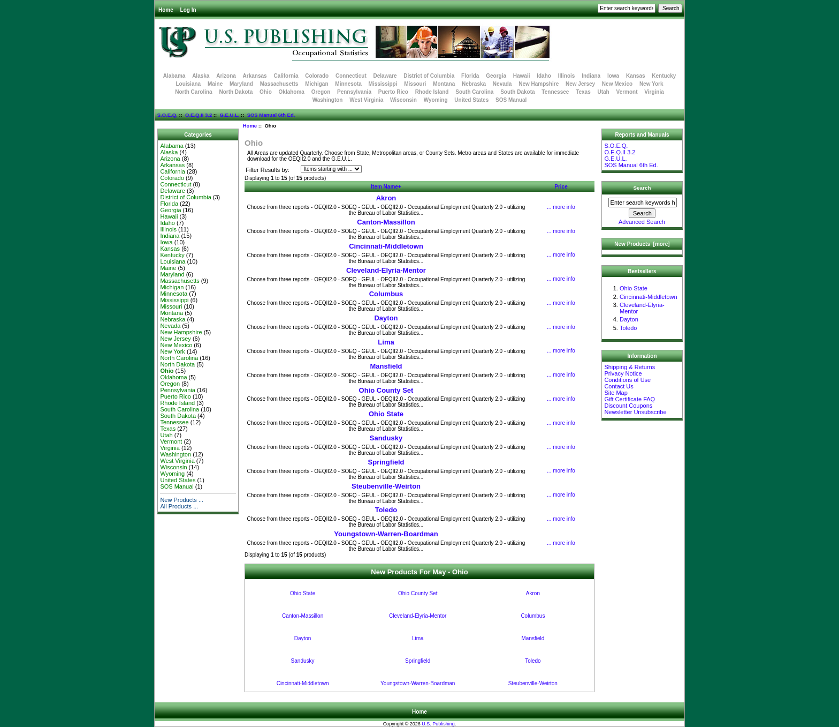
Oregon (321, 92)
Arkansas (255, 76)
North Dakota (236, 92)
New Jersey (580, 84)
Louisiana (188, 84)
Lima (386, 342)
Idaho (544, 76)
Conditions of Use (627, 380)
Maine (215, 84)
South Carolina (474, 92)
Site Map (615, 392)
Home (165, 10)
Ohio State (386, 414)
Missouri (415, 84)
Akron (386, 198)
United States (471, 100)
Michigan (316, 84)
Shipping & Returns (629, 367)
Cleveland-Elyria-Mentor (386, 270)
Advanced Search (642, 222)
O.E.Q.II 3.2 (198, 115)
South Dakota (517, 92)
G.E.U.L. (229, 115)
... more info (561, 207)
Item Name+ (386, 187)
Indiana (591, 76)
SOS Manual (511, 100)
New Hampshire (538, 84)
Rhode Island (432, 92)
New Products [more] (641, 244)
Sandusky (386, 438)
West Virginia (366, 100)
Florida (470, 76)
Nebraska (474, 84)
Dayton (386, 318)
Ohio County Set (386, 390)
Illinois (566, 76)
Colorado (317, 76)
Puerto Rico (393, 92)
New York (651, 84)
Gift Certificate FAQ (629, 399)
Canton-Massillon (386, 222)
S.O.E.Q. (167, 115)
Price (560, 187)
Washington (327, 100)
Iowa (613, 76)
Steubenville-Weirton (386, 486)
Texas (583, 92)
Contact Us (618, 386)
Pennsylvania (354, 92)
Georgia (496, 76)
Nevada (502, 84)
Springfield (386, 462)
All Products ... (179, 506)
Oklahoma (291, 92)
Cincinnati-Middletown (386, 246)
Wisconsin (403, 100)
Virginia (654, 92)
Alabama (174, 76)
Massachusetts (279, 84)
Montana (444, 84)
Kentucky (664, 76)
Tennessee (555, 92)
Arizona (226, 76)
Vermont (627, 92)
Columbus (386, 294)
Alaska (200, 76)
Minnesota (348, 84)
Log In (188, 10)
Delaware (385, 76)
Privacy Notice (623, 373)
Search (642, 188)
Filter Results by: (267, 170)
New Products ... (181, 500)
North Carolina (193, 92)
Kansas (635, 76)
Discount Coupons (628, 405)
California (285, 76)
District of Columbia (428, 76)
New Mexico (617, 84)
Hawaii (521, 76)
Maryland (241, 84)
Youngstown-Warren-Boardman (386, 534)
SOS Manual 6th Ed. (271, 115)
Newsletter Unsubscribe (635, 412)
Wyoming (436, 100)
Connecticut (351, 76)
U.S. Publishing (438, 723)
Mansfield (386, 366)
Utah (603, 92)
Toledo (386, 510)
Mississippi (383, 84)
